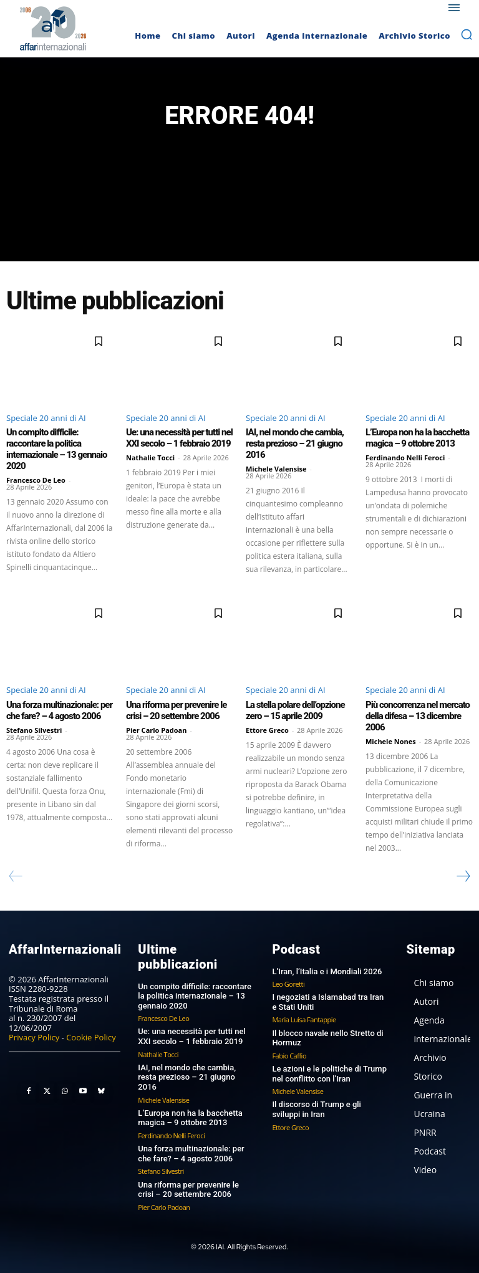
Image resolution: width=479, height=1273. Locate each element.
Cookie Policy (91, 1037)
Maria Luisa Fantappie (304, 1019)
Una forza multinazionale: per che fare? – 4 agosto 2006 (59, 710)
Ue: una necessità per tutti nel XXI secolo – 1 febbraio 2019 (179, 438)
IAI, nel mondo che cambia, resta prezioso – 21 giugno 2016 (295, 443)
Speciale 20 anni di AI (46, 418)
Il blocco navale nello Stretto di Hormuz (327, 1038)
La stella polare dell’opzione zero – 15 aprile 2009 (295, 710)
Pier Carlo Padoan (156, 730)
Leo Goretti (288, 984)
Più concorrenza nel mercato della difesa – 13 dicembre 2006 (417, 716)
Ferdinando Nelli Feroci (405, 457)
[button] (466, 34)
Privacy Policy (34, 1037)
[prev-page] (16, 876)
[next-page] (463, 876)
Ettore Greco (267, 730)
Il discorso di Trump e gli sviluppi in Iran (316, 1109)
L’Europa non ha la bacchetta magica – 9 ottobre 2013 (417, 438)
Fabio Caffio (289, 1055)
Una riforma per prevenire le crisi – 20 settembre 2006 (176, 710)
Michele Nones (390, 741)
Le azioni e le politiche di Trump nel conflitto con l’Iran (329, 1073)
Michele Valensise (276, 468)
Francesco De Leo (35, 480)
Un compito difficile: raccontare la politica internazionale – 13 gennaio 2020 (56, 449)
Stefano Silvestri (34, 730)
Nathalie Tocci (150, 457)
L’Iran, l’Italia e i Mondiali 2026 (327, 971)
